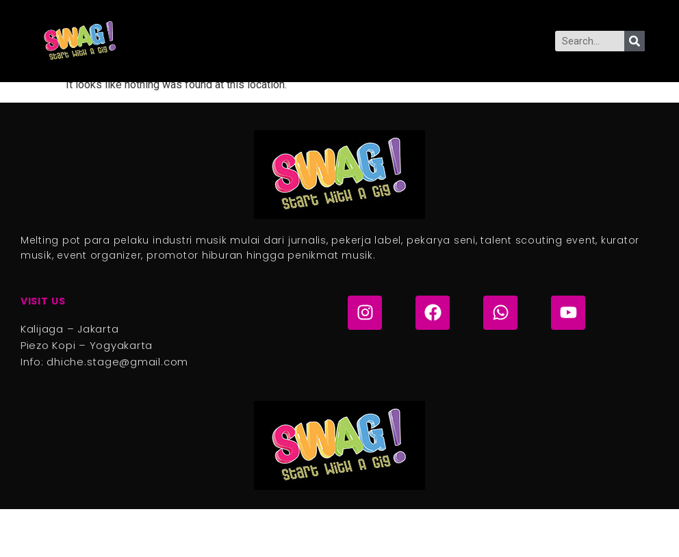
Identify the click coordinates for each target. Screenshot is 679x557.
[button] (325, 41)
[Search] (634, 41)
